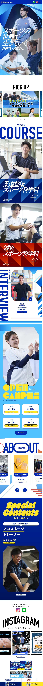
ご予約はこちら (11, 412)
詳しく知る (20, 432)
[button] (17, 119)
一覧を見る (21, 312)
